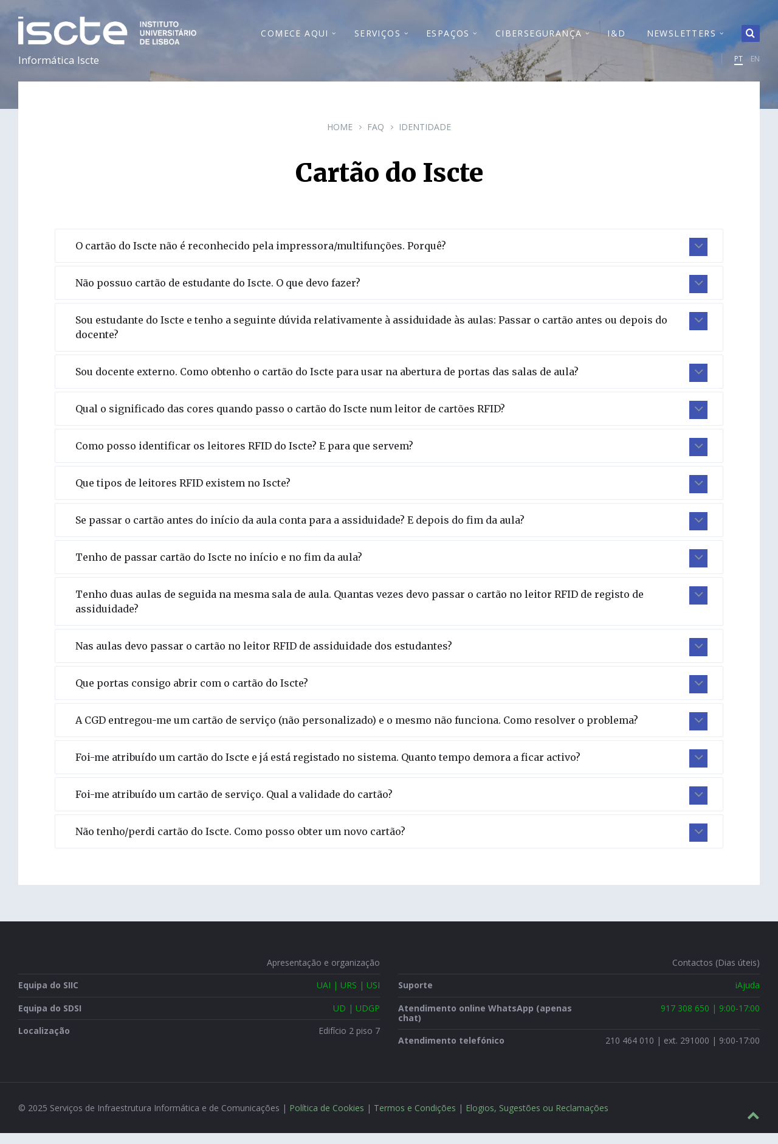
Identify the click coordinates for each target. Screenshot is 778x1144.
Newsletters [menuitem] (681, 38)
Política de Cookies (326, 1119)
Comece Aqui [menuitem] (294, 38)
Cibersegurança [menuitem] (538, 38)
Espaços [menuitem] (448, 38)
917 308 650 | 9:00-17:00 (710, 1018)
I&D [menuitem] (616, 38)
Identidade (425, 138)
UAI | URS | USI (348, 996)
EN (755, 64)
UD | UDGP (356, 1018)
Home (340, 138)
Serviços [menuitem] (377, 38)
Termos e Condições (415, 1119)
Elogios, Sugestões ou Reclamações (537, 1119)
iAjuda (747, 996)
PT (738, 64)
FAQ (375, 138)
